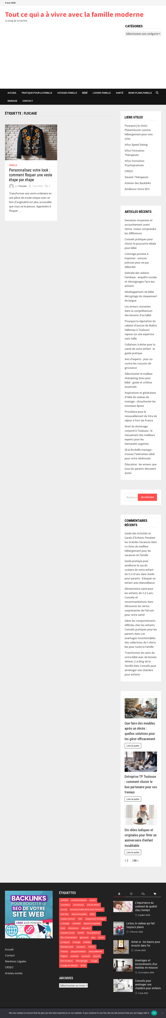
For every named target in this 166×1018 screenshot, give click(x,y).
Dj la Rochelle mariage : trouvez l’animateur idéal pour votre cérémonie (140, 454)
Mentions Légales (15, 961)
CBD (80, 918)
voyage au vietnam (69, 965)
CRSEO (9, 967)
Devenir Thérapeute (136, 177)
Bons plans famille (140, 92)
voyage (94, 960)
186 (134, 860)
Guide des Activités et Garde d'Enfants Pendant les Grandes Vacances (140, 537)
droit (63, 928)
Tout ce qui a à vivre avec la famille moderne (74, 14)
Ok (154, 1013)
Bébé (85, 92)
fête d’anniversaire (69, 937)
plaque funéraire (78, 951)
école (83, 965)
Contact (27, 100)
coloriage (65, 923)
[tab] (119, 894)
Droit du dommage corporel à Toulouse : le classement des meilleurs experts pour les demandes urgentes (140, 435)
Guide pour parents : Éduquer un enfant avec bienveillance (140, 578)
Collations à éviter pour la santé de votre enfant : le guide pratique (140, 349)
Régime (64, 956)
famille (81, 932)
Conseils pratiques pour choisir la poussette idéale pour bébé (140, 243)
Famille (13, 165)
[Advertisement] (83, 64)
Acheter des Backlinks (138, 183)
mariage (76, 942)
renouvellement (95, 951)
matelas (86, 942)
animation (65, 904)
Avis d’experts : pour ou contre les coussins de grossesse (138, 363)
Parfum (91, 946)
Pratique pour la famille (37, 92)
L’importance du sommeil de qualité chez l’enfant (146, 906)
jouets (101, 937)
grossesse (84, 937)
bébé (92, 914)
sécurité (96, 956)
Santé (119, 92)
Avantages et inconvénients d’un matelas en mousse (146, 964)
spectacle (86, 956)
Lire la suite (133, 745)
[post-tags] (155, 894)
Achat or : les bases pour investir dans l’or (145, 943)
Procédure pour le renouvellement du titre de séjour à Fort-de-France (141, 416)
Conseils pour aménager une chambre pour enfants (140, 670)
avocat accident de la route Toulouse (86, 909)
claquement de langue (95, 918)
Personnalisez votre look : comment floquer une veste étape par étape (30, 175)
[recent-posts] (131, 894)
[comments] (143, 894)
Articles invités (14, 973)
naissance (80, 946)
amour (93, 900)
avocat (64, 909)
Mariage (12, 100)
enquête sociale (67, 932)
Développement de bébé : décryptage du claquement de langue (141, 296)
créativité (76, 923)
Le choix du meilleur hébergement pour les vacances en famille (138, 550)
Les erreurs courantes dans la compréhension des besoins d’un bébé (138, 311)
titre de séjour (67, 960)
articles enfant (93, 904)
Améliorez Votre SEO (137, 189)
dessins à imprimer (92, 923)
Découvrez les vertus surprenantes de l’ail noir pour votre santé (139, 610)
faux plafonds (93, 932)
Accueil (12, 92)
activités (64, 900)
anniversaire (78, 904)
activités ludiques (78, 900)
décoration (73, 928)
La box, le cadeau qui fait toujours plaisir (140, 925)
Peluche (64, 951)
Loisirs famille (102, 92)
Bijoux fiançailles (79, 914)
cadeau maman (68, 918)
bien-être (64, 914)
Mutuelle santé (67, 946)
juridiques (65, 942)
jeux (93, 937)
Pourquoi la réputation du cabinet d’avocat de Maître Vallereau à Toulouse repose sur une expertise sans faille (141, 329)
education (86, 928)
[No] (162, 1013)
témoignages (81, 960)
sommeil (74, 956)
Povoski (23, 186)
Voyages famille (67, 92)
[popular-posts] (119, 894)
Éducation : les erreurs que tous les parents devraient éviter (141, 468)
